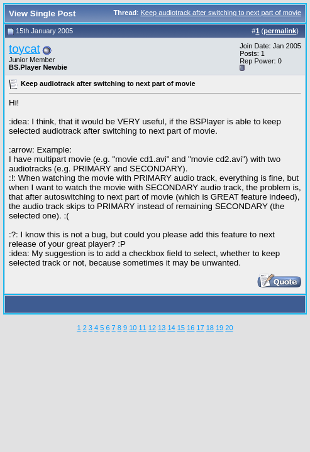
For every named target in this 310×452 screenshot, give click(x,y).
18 (210, 327)
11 (142, 327)
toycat (24, 48)
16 (190, 327)
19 (219, 327)
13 (161, 327)
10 (132, 327)
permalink (279, 31)
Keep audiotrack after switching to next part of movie (220, 12)
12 (152, 327)
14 (171, 327)
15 (181, 327)
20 (229, 327)
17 (200, 327)
